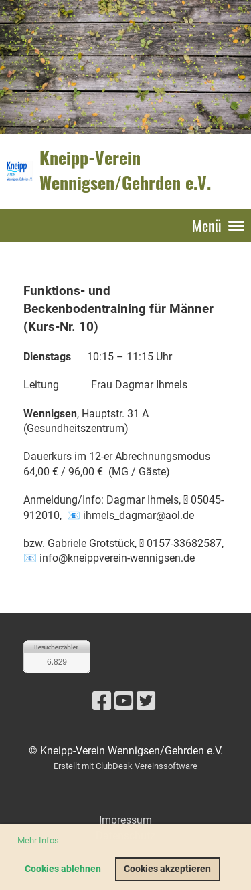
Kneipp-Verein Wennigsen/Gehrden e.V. (125, 170)
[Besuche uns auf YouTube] (123, 701)
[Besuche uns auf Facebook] (101, 701)
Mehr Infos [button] (38, 840)
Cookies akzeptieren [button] (167, 869)
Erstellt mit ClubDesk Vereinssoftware (125, 766)
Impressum (125, 820)
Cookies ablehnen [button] (63, 869)
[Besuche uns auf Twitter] (146, 701)
